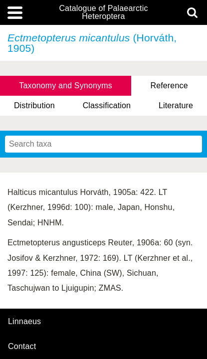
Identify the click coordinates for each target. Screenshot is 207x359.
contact (22, 346)
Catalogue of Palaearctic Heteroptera (103, 12)
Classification (107, 105)
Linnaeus (24, 322)
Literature (176, 105)
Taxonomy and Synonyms (65, 85)
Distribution (34, 105)
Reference (169, 85)
